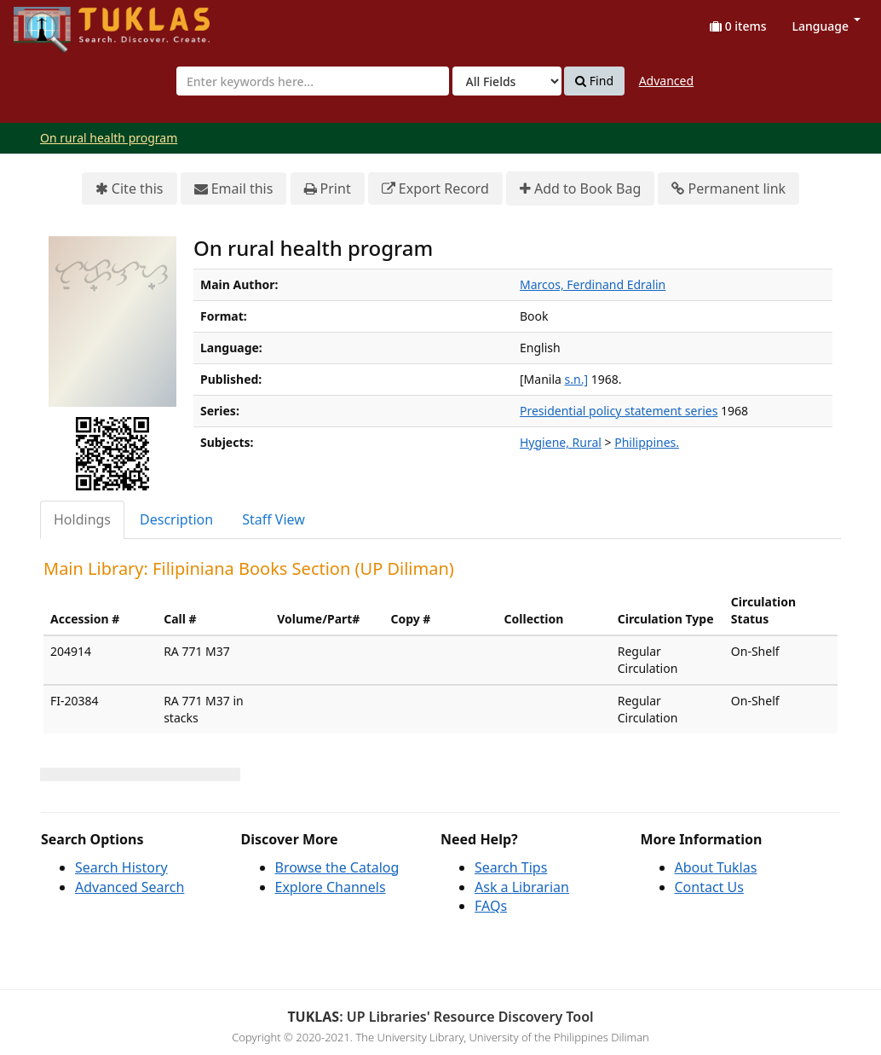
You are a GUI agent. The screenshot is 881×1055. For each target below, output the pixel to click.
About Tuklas (716, 867)
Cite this (129, 189)
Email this (234, 189)
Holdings (82, 519)
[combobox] (312, 81)
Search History (121, 867)
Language (826, 26)
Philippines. (646, 442)
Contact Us (709, 887)
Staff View (273, 519)
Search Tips (511, 867)
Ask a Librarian (522, 887)
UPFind (55, 21)
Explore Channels (330, 887)
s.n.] (576, 379)
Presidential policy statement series (618, 411)
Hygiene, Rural (561, 442)
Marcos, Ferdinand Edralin (592, 284)
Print (327, 189)
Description (176, 519)
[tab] (83, 520)
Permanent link (728, 189)
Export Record (435, 189)
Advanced (666, 80)
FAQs (491, 905)
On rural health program (108, 138)
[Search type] (506, 81)
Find (594, 81)
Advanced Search (129, 887)
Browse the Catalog (337, 867)
